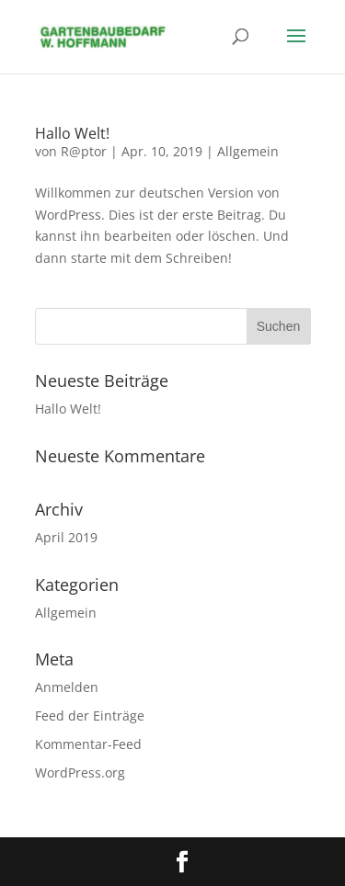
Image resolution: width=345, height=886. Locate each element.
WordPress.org (80, 772)
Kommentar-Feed (88, 744)
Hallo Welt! (72, 133)
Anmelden (66, 687)
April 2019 (66, 537)
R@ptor (84, 151)
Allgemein (248, 151)
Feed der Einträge (89, 715)
